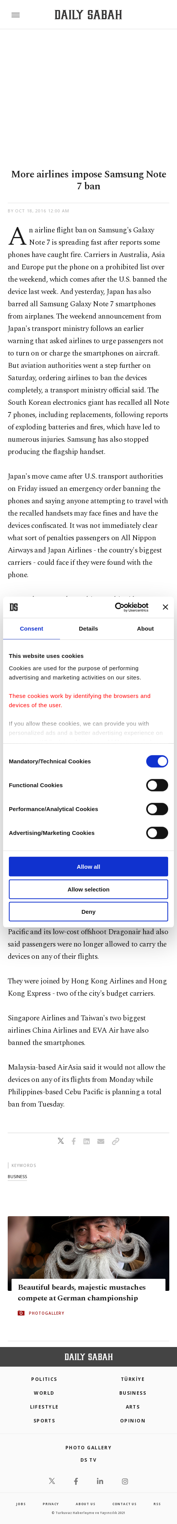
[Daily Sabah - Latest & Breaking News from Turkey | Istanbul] (88, 15)
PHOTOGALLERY (46, 1313)
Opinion (132, 1420)
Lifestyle (44, 1407)
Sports (44, 1420)
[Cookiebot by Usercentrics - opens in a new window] (115, 607)
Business (133, 1393)
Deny (89, 911)
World (44, 1393)
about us (85, 1504)
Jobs (20, 1504)
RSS (157, 1504)
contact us (124, 1504)
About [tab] (145, 628)
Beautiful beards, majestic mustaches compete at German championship (81, 1293)
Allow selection (88, 889)
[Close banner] (165, 607)
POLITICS (44, 1379)
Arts (133, 1407)
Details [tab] (88, 628)
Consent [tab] (31, 628)
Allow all (88, 866)
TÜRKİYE (133, 1379)
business (17, 1176)
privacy (51, 1504)
